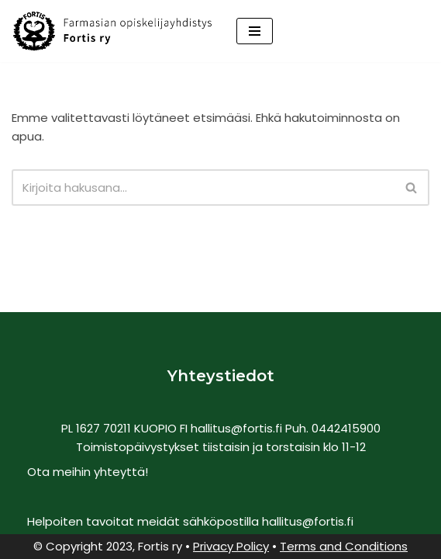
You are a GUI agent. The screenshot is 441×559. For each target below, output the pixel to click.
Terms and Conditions (344, 546)
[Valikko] (254, 31)
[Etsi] (203, 187)
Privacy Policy (231, 546)
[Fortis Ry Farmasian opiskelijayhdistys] (112, 31)
